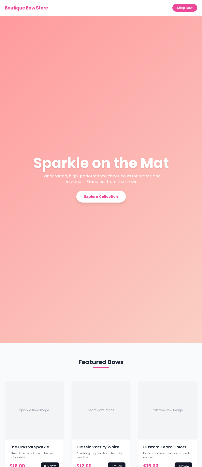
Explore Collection (101, 196)
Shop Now (185, 8)
